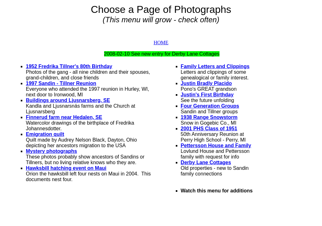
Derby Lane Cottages (206, 162)
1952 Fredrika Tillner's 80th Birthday (69, 66)
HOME (160, 42)
